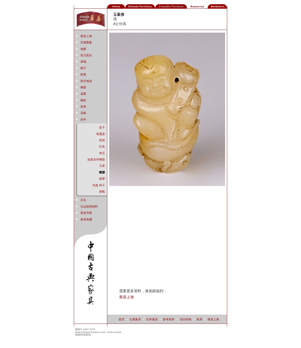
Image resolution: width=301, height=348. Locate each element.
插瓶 (102, 191)
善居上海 (86, 36)
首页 (121, 319)
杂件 (83, 119)
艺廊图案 (86, 42)
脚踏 (83, 87)
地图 (83, 49)
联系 (199, 319)
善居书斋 (86, 212)
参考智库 (168, 319)
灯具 (102, 146)
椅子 (83, 68)
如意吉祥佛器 (96, 159)
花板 (83, 112)
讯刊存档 (185, 319)
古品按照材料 (89, 206)
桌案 (83, 93)
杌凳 (83, 74)
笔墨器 (100, 133)
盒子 (102, 127)
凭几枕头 (86, 55)
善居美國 (86, 219)
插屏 (102, 178)
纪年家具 (152, 319)
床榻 (83, 61)
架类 (83, 106)
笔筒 (102, 140)
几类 (102, 165)
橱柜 (83, 100)
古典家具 (135, 319)
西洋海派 (86, 81)
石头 (83, 199)
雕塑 (102, 172)
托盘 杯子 (99, 185)
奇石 (102, 153)
